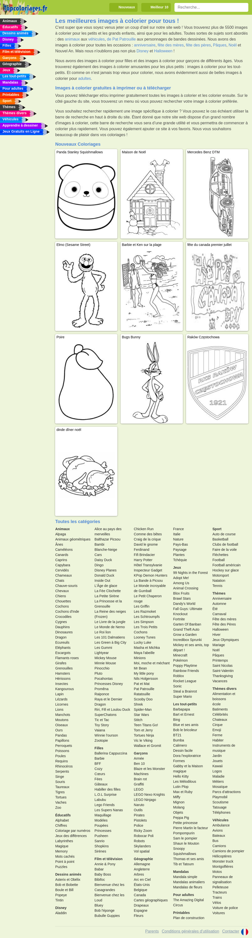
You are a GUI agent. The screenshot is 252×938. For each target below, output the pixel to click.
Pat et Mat (142, 684)
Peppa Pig (181, 818)
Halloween (163, 51)
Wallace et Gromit (147, 746)
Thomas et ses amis (188, 859)
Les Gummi (103, 648)
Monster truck (222, 861)
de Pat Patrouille (121, 39)
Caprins (61, 560)
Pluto (98, 673)
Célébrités (220, 714)
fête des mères (171, 45)
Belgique (140, 890)
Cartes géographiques (151, 900)
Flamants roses (67, 658)
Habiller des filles (107, 789)
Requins (61, 761)
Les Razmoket (145, 611)
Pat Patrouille (144, 689)
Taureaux (62, 787)
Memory (61, 851)
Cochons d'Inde (67, 611)
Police (138, 825)
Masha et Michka (147, 648)
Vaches (60, 802)
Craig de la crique (147, 539)
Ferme (217, 735)
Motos (217, 872)
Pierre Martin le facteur (190, 828)
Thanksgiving (222, 676)
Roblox (178, 676)
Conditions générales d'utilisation (190, 931)
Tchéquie (180, 560)
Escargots (62, 653)
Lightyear (101, 653)
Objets (178, 812)
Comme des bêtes (148, 534)
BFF (97, 764)
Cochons (62, 606)
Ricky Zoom (143, 831)
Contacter (230, 931)
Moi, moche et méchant (152, 663)
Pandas (61, 735)
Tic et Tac (101, 720)
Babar (99, 869)
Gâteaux (101, 784)
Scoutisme (220, 802)
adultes (84, 78)
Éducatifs (63, 815)
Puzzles (61, 867)
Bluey (98, 905)
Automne (219, 604)
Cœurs (99, 774)
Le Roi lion (102, 632)
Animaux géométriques (72, 539)
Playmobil (219, 797)
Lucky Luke (142, 642)
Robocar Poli (144, 836)
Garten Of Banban (187, 624)
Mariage (218, 645)
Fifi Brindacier (144, 555)
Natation (218, 581)
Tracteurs (219, 892)
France (178, 529)
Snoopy (179, 849)
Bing (176, 720)
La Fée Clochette (107, 591)
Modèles (101, 820)
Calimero (180, 745)
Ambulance (221, 825)
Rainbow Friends (186, 671)
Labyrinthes (64, 841)
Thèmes (218, 593)
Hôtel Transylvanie (148, 565)
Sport (216, 529)
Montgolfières (222, 866)
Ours (59, 730)
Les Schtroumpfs (147, 617)
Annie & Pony (104, 864)
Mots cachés (65, 856)
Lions (59, 709)
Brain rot (140, 779)
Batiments (220, 709)
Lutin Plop (181, 787)
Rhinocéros (64, 766)
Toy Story (101, 725)
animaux (72, 39)
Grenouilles (64, 668)
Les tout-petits (185, 704)
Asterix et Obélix (67, 879)
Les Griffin (142, 606)
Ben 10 (139, 764)
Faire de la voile (224, 550)
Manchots (62, 715)
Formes (179, 761)
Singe (59, 777)
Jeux (177, 567)
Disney (143, 51)
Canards (61, 555)
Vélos (216, 903)
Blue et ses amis (186, 725)
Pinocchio (102, 668)
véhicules (96, 39)
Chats (59, 581)
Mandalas (181, 872)
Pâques (219, 45)
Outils (138, 810)
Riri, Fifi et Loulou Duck (112, 709)
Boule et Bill (64, 890)
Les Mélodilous (184, 781)
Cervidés (62, 570)
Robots (139, 841)
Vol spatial (142, 851)
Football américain (226, 565)
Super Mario (182, 696)
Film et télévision (108, 859)
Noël (233, 45)
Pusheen (101, 836)
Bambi (99, 544)
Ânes (59, 544)
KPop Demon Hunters (150, 575)
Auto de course (224, 534)
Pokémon (180, 660)
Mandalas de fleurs (187, 887)
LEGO (138, 789)
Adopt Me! (181, 578)
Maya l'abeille (144, 653)
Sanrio (99, 841)
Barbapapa (181, 709)
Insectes (61, 684)
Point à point (64, 862)
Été (215, 609)
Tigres (59, 792)
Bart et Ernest (183, 714)
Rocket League (184, 681)
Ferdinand (141, 550)
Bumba (178, 740)
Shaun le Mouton (186, 843)
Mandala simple (185, 877)
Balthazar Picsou (107, 539)
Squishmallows (184, 854)
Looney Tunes (145, 637)
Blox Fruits (181, 593)
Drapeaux (141, 905)
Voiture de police (225, 908)
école (216, 704)
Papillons (62, 740)
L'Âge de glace (105, 586)
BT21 (177, 735)
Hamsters (62, 673)
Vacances (219, 681)
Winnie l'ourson (106, 735)
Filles (98, 748)
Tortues (60, 797)
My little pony (144, 673)
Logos (217, 771)
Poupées (101, 825)
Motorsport (220, 575)
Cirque (217, 725)
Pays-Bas (180, 544)
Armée (139, 758)
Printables (181, 913)
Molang (179, 807)
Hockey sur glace (225, 570)
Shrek (138, 704)
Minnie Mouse (105, 663)
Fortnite (179, 619)
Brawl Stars (182, 598)
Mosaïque (219, 787)
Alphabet (62, 820)
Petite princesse (185, 823)
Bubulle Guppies (107, 916)
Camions (219, 846)
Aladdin (61, 913)
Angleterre (142, 869)
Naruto (139, 805)
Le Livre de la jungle (109, 622)
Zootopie (101, 740)
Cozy (98, 769)
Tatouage (219, 807)
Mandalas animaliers (189, 882)
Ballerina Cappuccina (110, 753)
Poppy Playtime (185, 666)
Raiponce (101, 694)
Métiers (218, 781)
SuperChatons (105, 715)
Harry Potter (143, 560)
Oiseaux (61, 725)
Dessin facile (183, 751)
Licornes (61, 704)
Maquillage (102, 815)
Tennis (217, 586)
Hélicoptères (222, 856)
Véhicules (220, 820)
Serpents (62, 771)
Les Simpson (144, 622)
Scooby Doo (143, 699)
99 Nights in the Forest (190, 573)
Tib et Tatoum (183, 864)
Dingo (99, 565)
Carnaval (219, 614)
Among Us (181, 583)
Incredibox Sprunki (187, 640)
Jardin (217, 756)
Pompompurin (184, 833)
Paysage (180, 550)
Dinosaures (64, 632)
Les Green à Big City (110, 642)
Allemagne (142, 864)
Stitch (138, 720)
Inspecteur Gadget (148, 570)
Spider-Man (143, 709)
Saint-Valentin (223, 671)
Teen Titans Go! (146, 725)
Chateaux (219, 720)
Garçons (141, 753)
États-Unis (142, 885)
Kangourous (64, 689)
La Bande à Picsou (148, 581)
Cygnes (61, 622)
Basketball (220, 539)
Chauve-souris (66, 586)
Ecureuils (62, 642)
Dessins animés (68, 874)
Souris (60, 782)
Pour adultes (183, 895)
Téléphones (221, 812)
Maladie (218, 776)
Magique (61, 846)
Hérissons (62, 679)
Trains (217, 897)
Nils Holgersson (146, 679)
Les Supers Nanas (108, 810)
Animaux (62, 529)
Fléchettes (220, 555)
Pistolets (140, 820)
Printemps (220, 660)
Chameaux (63, 575)
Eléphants (62, 648)
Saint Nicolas (222, 666)
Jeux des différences (71, 836)
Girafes (60, 663)
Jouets (217, 761)
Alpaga (60, 534)
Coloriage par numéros (72, 831)
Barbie (99, 758)
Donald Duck (104, 575)
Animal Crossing (185, 588)
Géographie (143, 859)
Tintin (59, 900)
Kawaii (217, 766)
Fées (98, 779)
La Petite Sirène (106, 596)
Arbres (139, 874)
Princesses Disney (108, 684)
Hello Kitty (181, 776)
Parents (152, 931)
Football (218, 560)
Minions (140, 658)
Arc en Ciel (142, 879)
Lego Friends (104, 805)
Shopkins (101, 846)
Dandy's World (184, 604)
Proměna (101, 689)
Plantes (179, 555)
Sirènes (100, 851)
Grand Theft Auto (186, 629)
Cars (98, 555)
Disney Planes (105, 570)
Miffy (176, 797)
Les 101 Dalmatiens (109, 637)
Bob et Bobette (66, 885)
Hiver (216, 635)
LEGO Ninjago (145, 800)
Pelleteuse (220, 887)
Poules (60, 756)
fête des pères (198, 45)
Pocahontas (103, 679)
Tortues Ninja (144, 735)
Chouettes (63, 601)
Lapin (59, 694)
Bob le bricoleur (185, 730)
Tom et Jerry (143, 730)
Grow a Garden (185, 635)
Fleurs (138, 916)
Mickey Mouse (105, 658)
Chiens (60, 596)
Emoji (216, 730)
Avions (217, 830)
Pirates (139, 815)
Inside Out (102, 581)
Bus (215, 841)
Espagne (140, 910)
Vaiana (99, 730)
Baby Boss (102, 874)
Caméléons (64, 550)
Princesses (102, 831)
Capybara (62, 565)
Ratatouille (142, 694)
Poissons (62, 751)
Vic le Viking (143, 740)
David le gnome (146, 544)
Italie (177, 534)
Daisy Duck (103, 560)
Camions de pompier (228, 851)
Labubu (100, 800)
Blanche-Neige (105, 550)
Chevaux (62, 591)
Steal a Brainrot (185, 691)
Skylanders (142, 846)
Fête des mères (224, 619)
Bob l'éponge (104, 910)
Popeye (61, 895)
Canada (140, 895)
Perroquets (63, 746)
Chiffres (61, 825)
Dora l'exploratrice (187, 756)
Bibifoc (99, 879)
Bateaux (218, 836)
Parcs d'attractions (226, 792)
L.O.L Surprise (105, 794)
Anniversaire (222, 598)
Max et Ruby (183, 792)
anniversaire (145, 45)
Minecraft (180, 655)
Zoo (58, 808)
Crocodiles (63, 617)
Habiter (217, 740)
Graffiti (139, 784)
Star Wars (141, 715)
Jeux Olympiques (225, 640)
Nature (178, 539)
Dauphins (62, 627)
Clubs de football (225, 544)
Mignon (179, 802)
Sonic (177, 686)
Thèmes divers (224, 689)
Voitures (218, 913)
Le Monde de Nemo (109, 627)
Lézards (61, 699)
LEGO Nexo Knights (149, 794)
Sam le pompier (185, 838)
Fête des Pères (224, 624)
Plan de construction (189, 918)
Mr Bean (140, 668)
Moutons (61, 720)
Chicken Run (144, 529)
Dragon (60, 637)
